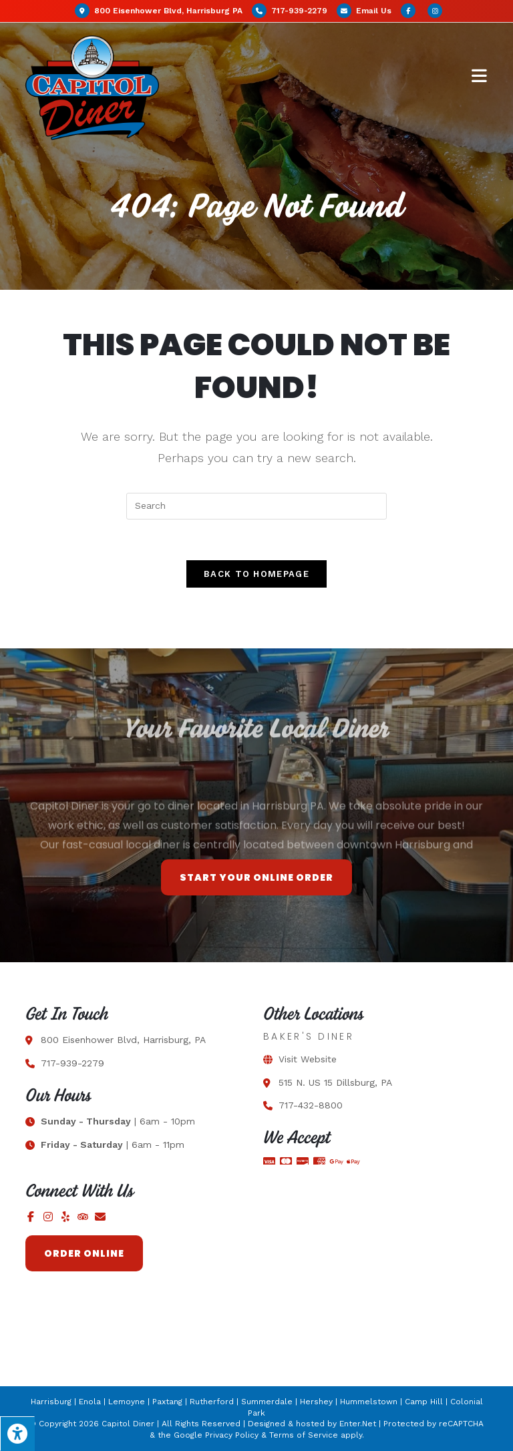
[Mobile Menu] (480, 75)
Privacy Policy (232, 1435)
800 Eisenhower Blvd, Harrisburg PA (160, 10)
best (450, 865)
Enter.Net (357, 1423)
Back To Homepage (256, 574)
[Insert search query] (256, 506)
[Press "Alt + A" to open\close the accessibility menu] (17, 1433)
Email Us (373, 10)
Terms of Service (303, 1435)
